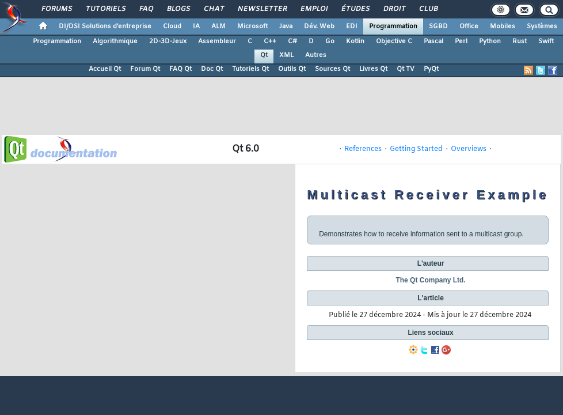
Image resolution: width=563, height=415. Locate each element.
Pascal (433, 41)
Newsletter (261, 9)
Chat (213, 9)
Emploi (313, 9)
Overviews (468, 149)
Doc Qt (212, 69)
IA (196, 26)
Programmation (393, 26)
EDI (351, 26)
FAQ (146, 9)
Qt (264, 55)
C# (292, 41)
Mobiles (502, 26)
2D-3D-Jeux (168, 41)
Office (468, 26)
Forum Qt (145, 69)
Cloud (172, 26)
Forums (56, 9)
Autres (315, 55)
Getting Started (416, 149)
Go (329, 41)
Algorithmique (115, 41)
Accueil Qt (105, 69)
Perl (461, 41)
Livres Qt (373, 69)
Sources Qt (332, 69)
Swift (546, 41)
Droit (394, 9)
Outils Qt (292, 69)
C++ (270, 41)
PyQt (431, 69)
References (363, 149)
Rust (519, 41)
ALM (218, 26)
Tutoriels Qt (250, 69)
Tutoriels (105, 9)
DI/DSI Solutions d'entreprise (105, 26)
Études (355, 9)
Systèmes (542, 26)
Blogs (178, 9)
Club (427, 9)
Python (490, 41)
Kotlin (355, 41)
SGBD (438, 26)
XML (286, 55)
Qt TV (405, 69)
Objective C (394, 41)
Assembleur (217, 41)
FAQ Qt (180, 69)
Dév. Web (319, 26)
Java (285, 26)
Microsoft (252, 26)
